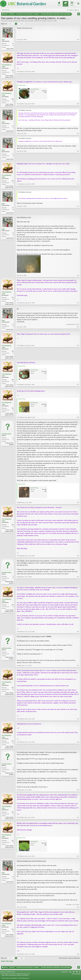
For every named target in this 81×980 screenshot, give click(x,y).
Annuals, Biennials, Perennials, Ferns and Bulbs (20, 20)
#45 (78, 749)
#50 (78, 956)
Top (76, 974)
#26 (78, 48)
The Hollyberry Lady (44, 20)
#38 (78, 419)
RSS (79, 974)
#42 (78, 634)
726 (12, 70)
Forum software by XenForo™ (15, 976)
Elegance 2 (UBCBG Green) (8, 974)
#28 (78, 106)
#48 (78, 859)
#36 (78, 359)
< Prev (9, 23)
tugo (3, 39)
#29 (78, 134)
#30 (78, 159)
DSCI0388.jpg (34, 844)
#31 (78, 188)
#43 (78, 667)
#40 (78, 558)
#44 (78, 721)
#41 (78, 585)
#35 (78, 330)
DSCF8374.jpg (34, 490)
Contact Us (64, 974)
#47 (78, 821)
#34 (78, 305)
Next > (22, 23)
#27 (78, 77)
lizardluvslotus (6, 436)
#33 (78, 276)
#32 (78, 213)
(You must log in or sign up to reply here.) (69, 960)
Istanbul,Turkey (9, 48)
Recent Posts (5, 10)
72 (12, 43)
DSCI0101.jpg (34, 371)
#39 (78, 504)
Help (70, 974)
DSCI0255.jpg (34, 404)
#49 (78, 909)
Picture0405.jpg (34, 89)
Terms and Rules (76, 976)
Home (73, 974)
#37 (78, 388)
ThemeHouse (25, 978)
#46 (78, 792)
